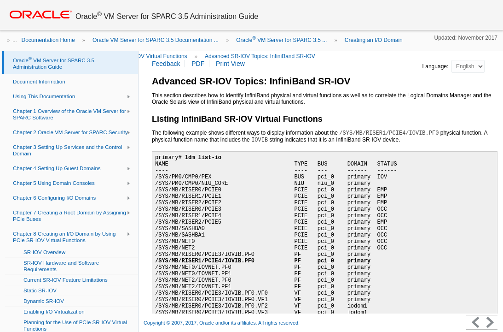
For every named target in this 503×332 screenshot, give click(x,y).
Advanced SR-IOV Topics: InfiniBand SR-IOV (260, 56)
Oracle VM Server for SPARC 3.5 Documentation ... (156, 40)
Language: (436, 66)
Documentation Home (48, 40)
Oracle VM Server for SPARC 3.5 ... (281, 40)
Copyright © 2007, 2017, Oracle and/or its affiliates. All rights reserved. (222, 323)
